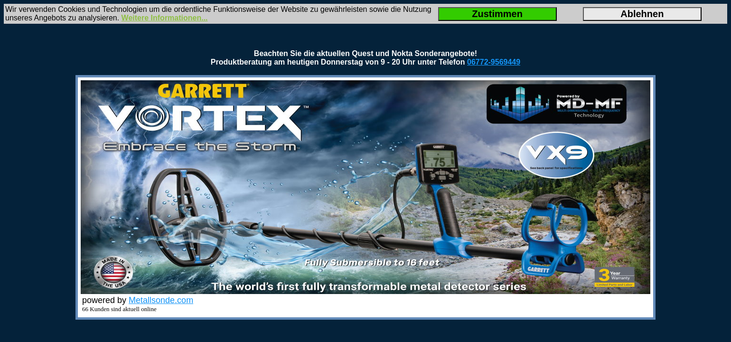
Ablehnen (642, 14)
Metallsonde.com (161, 300)
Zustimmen (497, 14)
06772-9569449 (493, 62)
